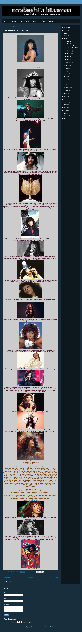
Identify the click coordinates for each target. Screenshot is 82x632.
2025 (65, 33)
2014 (65, 116)
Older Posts (53, 578)
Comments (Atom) (15, 582)
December (69, 41)
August (68, 71)
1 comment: (29, 572)
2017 (65, 107)
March (68, 85)
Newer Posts (7, 578)
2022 (65, 94)
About (14, 21)
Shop (35, 21)
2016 (65, 110)
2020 (65, 99)
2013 (65, 119)
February (68, 87)
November (69, 63)
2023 (65, 39)
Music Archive (24, 21)
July (67, 74)
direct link (35, 500)
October (68, 65)
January (68, 90)
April (67, 82)
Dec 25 (69, 51)
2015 (65, 113)
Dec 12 (69, 59)
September (69, 68)
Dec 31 (69, 43)
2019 (65, 102)
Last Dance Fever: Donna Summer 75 (16, 30)
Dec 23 (69, 54)
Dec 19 (69, 56)
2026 (65, 30)
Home (6, 21)
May (67, 79)
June (67, 76)
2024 (65, 36)
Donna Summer (27, 538)
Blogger (54, 627)
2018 (65, 105)
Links (51, 21)
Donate (43, 21)
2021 (65, 97)
